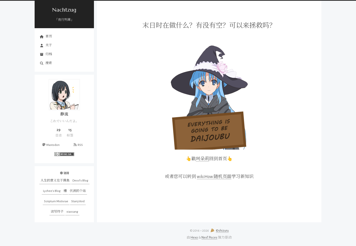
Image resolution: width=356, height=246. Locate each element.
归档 (46, 54)
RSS (78, 145)
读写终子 (57, 211)
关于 (46, 45)
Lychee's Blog (52, 191)
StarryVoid (78, 201)
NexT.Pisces (209, 237)
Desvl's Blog (80, 180)
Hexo (194, 237)
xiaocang (72, 211)
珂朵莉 (202, 159)
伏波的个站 (78, 191)
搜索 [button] (46, 63)
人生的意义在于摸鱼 (55, 180)
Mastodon (51, 145)
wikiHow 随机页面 (214, 177)
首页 (46, 36)
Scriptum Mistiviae (56, 201)
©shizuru (222, 230)
